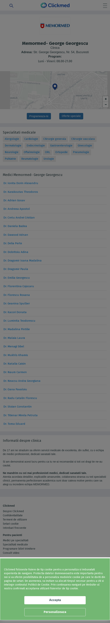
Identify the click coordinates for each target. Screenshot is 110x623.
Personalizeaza (55, 612)
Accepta (55, 600)
